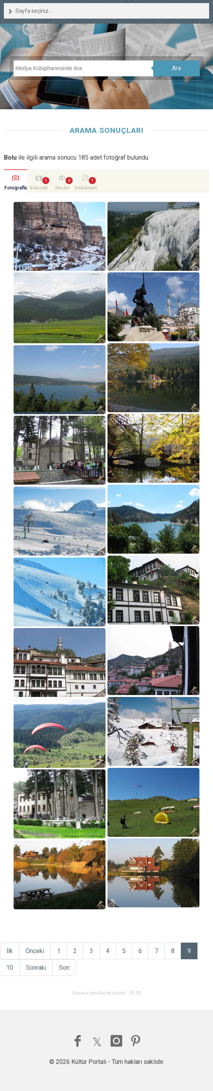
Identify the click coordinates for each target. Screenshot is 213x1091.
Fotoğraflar (15, 189)
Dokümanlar (85, 189)
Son (64, 967)
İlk (10, 951)
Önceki (35, 951)
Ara (176, 68)
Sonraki (36, 967)
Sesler (62, 188)
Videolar (38, 188)
